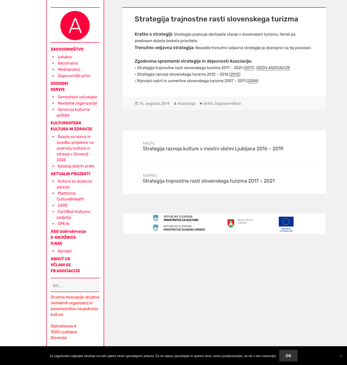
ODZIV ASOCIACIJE (273, 68)
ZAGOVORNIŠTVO (67, 49)
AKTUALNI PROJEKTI (70, 174)
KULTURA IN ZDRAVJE (71, 129)
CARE (63, 205)
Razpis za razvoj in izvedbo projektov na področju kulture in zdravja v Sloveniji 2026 (75, 148)
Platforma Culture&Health (70, 196)
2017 (249, 68)
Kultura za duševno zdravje (74, 184)
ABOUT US (60, 259)
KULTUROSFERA (66, 123)
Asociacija (186, 103)
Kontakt (65, 251)
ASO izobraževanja (68, 231)
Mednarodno (69, 69)
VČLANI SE (61, 265)
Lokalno (65, 57)
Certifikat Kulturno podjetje (73, 214)
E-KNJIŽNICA (63, 237)
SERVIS (58, 89)
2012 (235, 74)
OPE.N (63, 223)
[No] (341, 355)
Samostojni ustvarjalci (77, 97)
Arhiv (208, 103)
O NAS (56, 243)
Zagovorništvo (228, 103)
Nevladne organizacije (77, 103)
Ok (288, 355)
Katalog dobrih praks (76, 166)
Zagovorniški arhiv (74, 75)
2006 (252, 81)
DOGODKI (59, 83)
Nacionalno (68, 63)
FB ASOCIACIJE (65, 271)
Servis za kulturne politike (73, 112)
